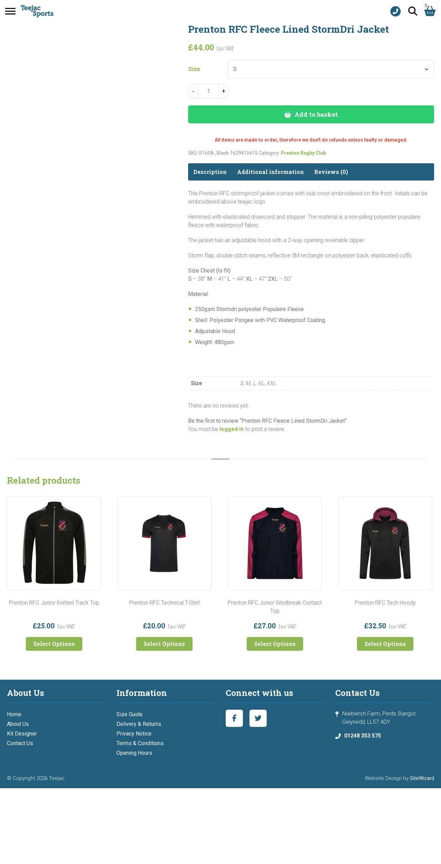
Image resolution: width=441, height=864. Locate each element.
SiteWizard (422, 778)
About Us (18, 724)
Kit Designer (22, 733)
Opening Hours (134, 753)
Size (194, 68)
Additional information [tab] (270, 171)
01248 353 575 (362, 735)
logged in (231, 429)
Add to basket (316, 114)
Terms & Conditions (140, 743)
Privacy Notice (134, 733)
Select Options (54, 643)
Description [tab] (210, 171)
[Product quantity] (208, 91)
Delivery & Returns (138, 724)
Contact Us (20, 743)
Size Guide (129, 714)
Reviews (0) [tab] (331, 171)
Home (14, 714)
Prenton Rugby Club (303, 153)
